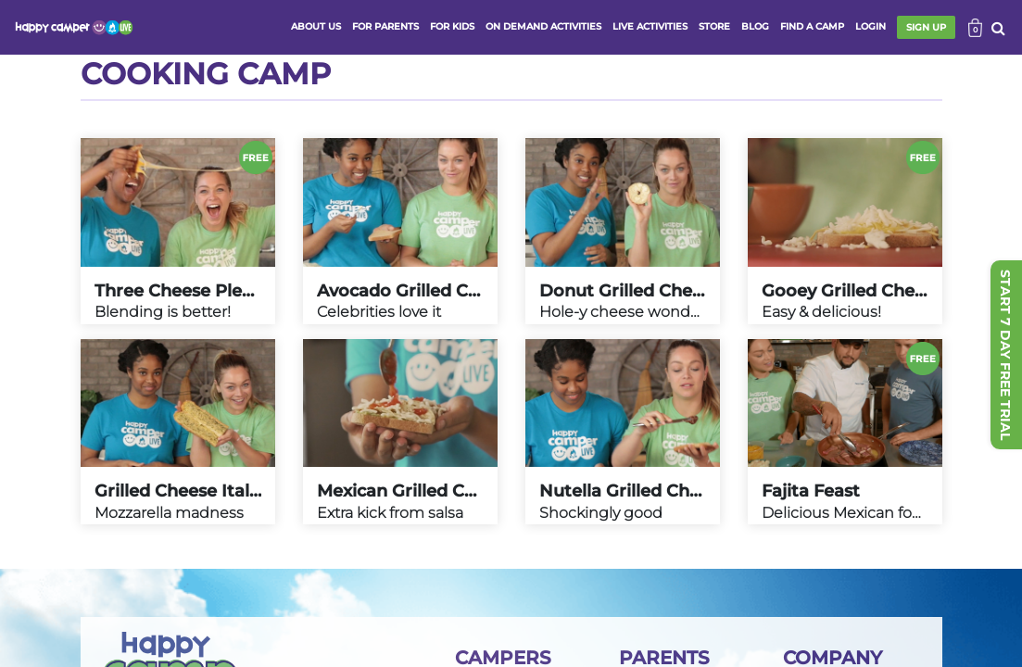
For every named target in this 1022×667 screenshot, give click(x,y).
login (870, 26)
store (714, 26)
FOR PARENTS (385, 26)
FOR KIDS (452, 26)
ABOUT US (316, 26)
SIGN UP (926, 27)
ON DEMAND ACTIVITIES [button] (543, 26)
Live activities (650, 26)
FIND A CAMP (812, 26)
